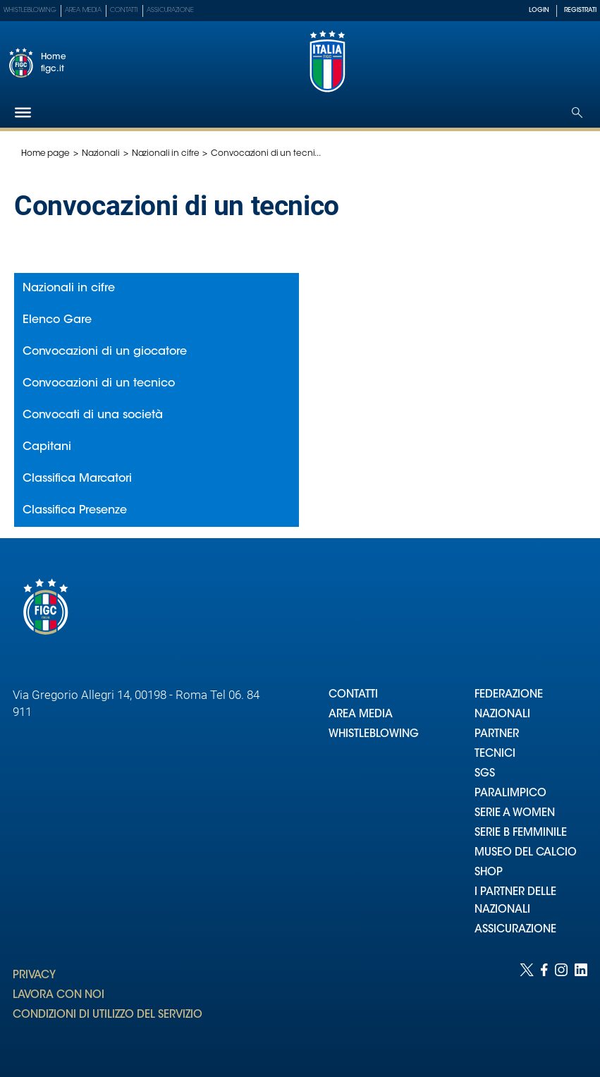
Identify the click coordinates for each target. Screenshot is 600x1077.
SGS (485, 774)
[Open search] (577, 112)
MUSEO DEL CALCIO (526, 853)
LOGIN (539, 10)
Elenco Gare (57, 320)
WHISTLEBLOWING (374, 734)
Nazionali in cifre (166, 154)
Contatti (124, 10)
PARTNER (497, 734)
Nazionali (101, 154)
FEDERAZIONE (509, 695)
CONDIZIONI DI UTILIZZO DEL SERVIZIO (107, 1015)
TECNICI (495, 754)
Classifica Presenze (75, 510)
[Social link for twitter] (527, 1006)
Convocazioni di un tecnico (99, 383)
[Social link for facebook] (544, 1006)
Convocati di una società (93, 415)
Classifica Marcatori (77, 479)
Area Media (83, 10)
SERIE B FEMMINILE (521, 833)
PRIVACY (34, 975)
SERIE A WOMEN (515, 813)
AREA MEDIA (361, 715)
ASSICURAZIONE (515, 930)
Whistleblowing (30, 10)
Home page (45, 154)
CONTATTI (353, 695)
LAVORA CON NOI (58, 995)
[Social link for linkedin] (581, 1006)
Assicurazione (170, 10)
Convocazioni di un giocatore (105, 352)
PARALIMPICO (510, 794)
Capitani (47, 447)
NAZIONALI (502, 715)
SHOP (489, 873)
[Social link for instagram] (561, 1006)
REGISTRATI (580, 10)
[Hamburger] (23, 112)
